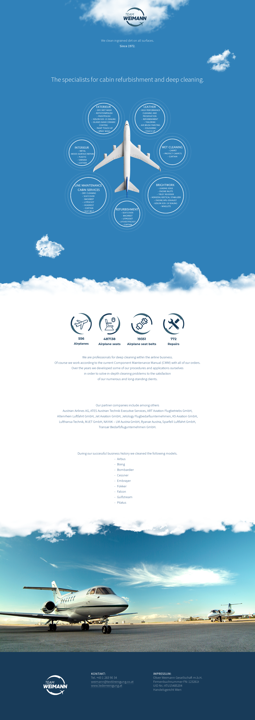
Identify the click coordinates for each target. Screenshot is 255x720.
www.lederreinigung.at (106, 685)
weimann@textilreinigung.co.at (112, 682)
